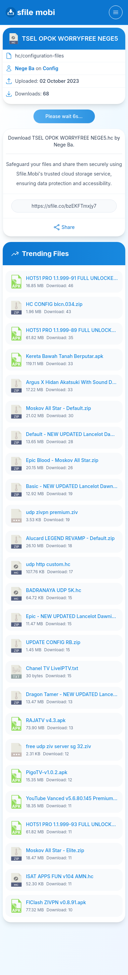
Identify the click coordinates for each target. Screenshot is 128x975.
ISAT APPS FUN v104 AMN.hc (60, 876)
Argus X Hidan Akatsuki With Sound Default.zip (72, 382)
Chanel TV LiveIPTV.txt (52, 668)
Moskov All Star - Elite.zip (55, 850)
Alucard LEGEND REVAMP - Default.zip (70, 538)
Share (63, 227)
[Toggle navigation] (116, 12)
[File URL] (64, 206)
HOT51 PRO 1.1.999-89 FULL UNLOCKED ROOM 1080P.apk (72, 330)
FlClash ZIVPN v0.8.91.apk (56, 902)
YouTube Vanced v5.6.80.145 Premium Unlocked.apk (72, 798)
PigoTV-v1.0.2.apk (46, 772)
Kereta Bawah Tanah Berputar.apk (64, 356)
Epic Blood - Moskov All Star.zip (62, 460)
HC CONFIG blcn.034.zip (54, 304)
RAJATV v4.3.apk (46, 720)
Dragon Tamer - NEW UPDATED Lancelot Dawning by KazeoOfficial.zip (72, 694)
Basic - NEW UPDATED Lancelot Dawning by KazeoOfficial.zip (72, 486)
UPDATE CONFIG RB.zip (53, 642)
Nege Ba (24, 68)
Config (50, 68)
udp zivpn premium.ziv (52, 512)
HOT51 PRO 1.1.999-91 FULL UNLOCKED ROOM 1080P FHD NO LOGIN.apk (72, 278)
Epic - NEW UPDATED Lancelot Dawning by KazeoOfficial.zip (72, 616)
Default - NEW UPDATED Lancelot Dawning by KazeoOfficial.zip (72, 434)
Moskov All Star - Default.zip (58, 408)
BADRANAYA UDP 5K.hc (53, 590)
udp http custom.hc (48, 564)
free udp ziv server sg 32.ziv (58, 746)
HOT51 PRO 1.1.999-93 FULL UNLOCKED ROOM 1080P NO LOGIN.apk (72, 824)
